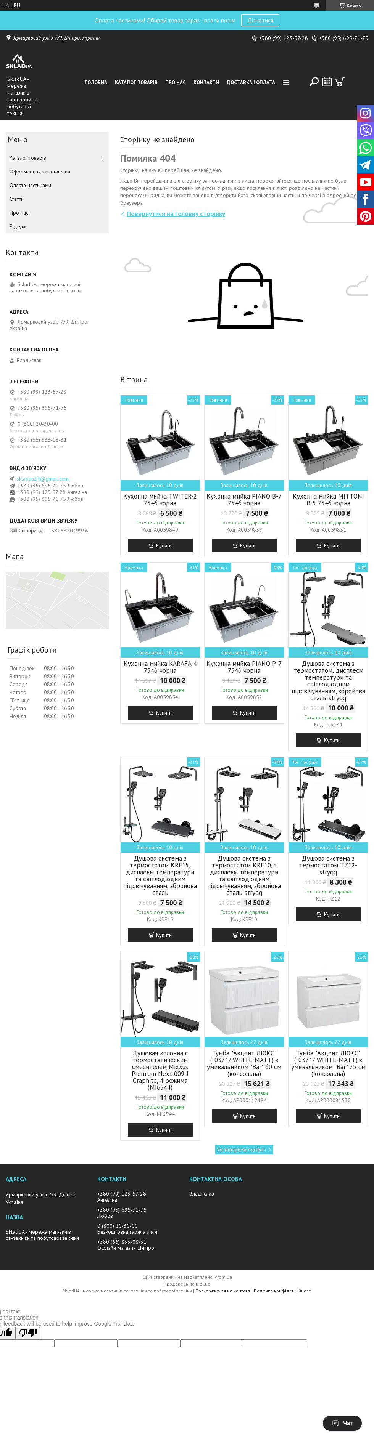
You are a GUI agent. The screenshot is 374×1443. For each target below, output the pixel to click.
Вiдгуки (18, 226)
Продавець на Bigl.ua (187, 1284)
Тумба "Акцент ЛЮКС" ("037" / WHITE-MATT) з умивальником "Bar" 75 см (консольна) (328, 1063)
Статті (16, 199)
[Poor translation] (28, 1333)
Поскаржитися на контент (222, 1291)
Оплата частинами (30, 185)
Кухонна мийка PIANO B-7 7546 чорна (244, 500)
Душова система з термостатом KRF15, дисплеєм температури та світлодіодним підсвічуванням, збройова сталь (160, 875)
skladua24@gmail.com (43, 479)
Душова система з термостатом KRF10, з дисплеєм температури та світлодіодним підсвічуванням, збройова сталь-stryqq (244, 875)
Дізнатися (260, 20)
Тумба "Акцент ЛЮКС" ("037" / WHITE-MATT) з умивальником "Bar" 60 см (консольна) (244, 1063)
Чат (342, 1423)
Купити (164, 545)
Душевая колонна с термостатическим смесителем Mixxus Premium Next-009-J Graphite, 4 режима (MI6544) (160, 1070)
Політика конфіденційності (283, 1291)
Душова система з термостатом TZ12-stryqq (328, 865)
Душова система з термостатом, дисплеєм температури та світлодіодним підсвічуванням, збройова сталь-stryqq (328, 680)
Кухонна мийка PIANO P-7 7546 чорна (244, 667)
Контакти (206, 82)
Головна (96, 82)
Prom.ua (223, 1277)
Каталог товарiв (136, 82)
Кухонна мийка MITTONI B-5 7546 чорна (328, 500)
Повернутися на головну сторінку (176, 214)
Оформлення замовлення (40, 171)
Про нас (175, 82)
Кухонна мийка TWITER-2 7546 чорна (160, 500)
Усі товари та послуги (241, 1149)
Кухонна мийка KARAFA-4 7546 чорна (160, 667)
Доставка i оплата (251, 82)
